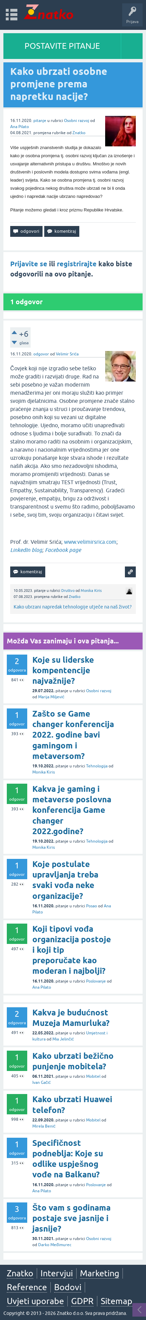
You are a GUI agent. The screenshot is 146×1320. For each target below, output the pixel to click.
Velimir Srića (67, 354)
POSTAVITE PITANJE (62, 45)
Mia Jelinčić (63, 1039)
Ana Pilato (19, 126)
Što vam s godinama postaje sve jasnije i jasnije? (71, 1218)
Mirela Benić (43, 1126)
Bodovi (67, 1287)
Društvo (68, 591)
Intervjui (56, 1273)
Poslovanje (96, 981)
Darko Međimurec (54, 1244)
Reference (27, 1287)
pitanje (39, 120)
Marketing (99, 1273)
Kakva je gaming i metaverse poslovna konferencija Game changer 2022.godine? (71, 810)
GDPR (82, 1301)
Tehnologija (97, 766)
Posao (91, 906)
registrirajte (77, 264)
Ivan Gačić (41, 1082)
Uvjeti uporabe (35, 1301)
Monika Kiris (91, 591)
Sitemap (116, 1301)
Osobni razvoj (76, 120)
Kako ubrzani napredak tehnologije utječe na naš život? (73, 607)
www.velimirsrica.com (90, 542)
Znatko (78, 132)
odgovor (41, 354)
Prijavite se (28, 264)
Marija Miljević (51, 697)
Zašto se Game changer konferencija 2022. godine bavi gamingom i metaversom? (73, 735)
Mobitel (93, 1076)
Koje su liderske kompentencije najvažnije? (63, 670)
